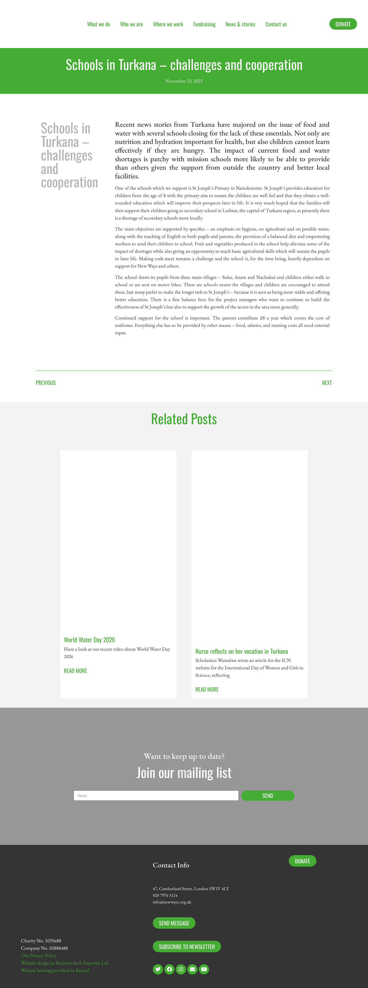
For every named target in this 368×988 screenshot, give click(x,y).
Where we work (168, 24)
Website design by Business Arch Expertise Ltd (64, 963)
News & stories (240, 24)
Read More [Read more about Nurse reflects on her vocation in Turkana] (207, 689)
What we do (98, 24)
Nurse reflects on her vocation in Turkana (241, 651)
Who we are (131, 24)
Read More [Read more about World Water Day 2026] (75, 670)
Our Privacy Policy (38, 955)
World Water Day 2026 (89, 639)
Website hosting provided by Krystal (55, 970)
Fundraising (204, 24)
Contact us (276, 24)
